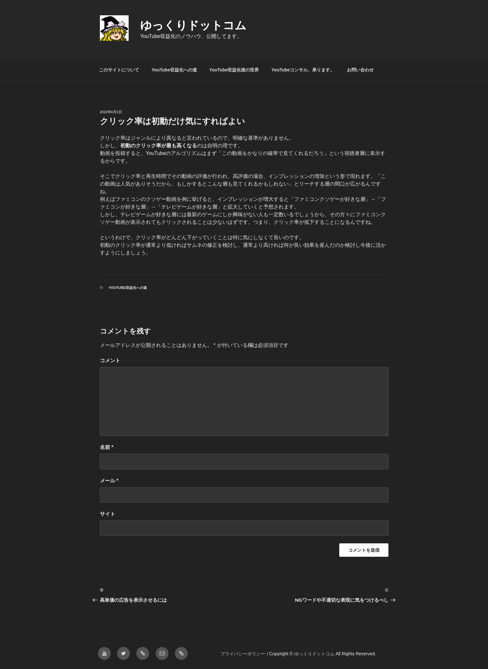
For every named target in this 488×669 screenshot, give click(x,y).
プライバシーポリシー (243, 653)
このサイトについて (119, 69)
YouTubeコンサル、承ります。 (302, 69)
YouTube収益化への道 (174, 69)
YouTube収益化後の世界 (234, 69)
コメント (110, 360)
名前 (107, 447)
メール (109, 480)
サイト (107, 514)
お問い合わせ (360, 69)
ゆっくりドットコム (193, 25)
